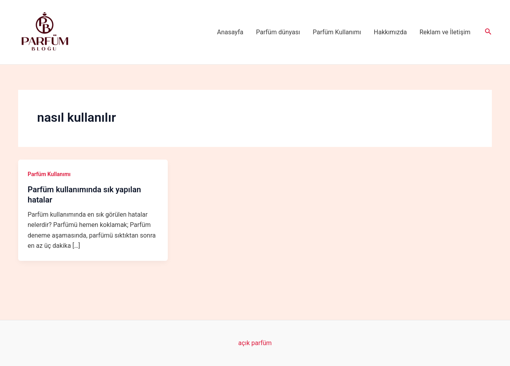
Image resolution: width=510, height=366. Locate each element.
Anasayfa (230, 32)
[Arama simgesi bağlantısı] (488, 32)
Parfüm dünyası (278, 32)
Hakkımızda (390, 32)
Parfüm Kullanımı (337, 32)
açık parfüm (255, 343)
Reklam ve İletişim (445, 32)
